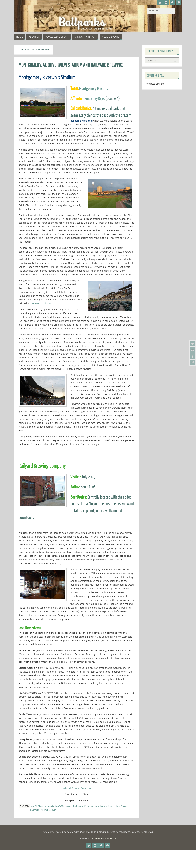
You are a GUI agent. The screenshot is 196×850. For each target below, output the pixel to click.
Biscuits (50, 806)
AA (32, 806)
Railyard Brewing (107, 806)
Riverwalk (34, 810)
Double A (77, 806)
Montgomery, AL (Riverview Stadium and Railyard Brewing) (71, 65)
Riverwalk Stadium (48, 810)
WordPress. (110, 838)
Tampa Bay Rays (94, 98)
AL (36, 806)
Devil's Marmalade (63, 806)
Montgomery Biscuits (93, 88)
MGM (84, 806)
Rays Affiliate (122, 806)
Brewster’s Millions (41, 303)
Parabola (97, 838)
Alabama (42, 806)
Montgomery (93, 806)
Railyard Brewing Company (76, 787)
